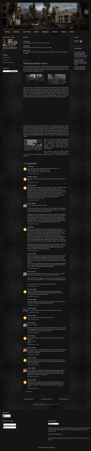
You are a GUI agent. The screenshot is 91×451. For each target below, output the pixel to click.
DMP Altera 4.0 (32, 52)
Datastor (29, 203)
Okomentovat (29, 391)
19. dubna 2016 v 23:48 (33, 332)
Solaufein (29, 308)
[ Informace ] (16, 31)
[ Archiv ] (71, 31)
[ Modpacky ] (45, 31)
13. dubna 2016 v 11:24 (33, 224)
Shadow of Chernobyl (8, 62)
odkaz (83, 69)
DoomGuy (29, 289)
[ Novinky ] (7, 31)
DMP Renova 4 (40, 43)
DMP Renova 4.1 (42, 47)
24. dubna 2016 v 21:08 (33, 354)
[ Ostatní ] (63, 31)
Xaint (28, 166)
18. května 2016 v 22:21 (33, 365)
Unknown (29, 185)
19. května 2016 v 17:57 (33, 388)
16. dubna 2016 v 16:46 (33, 296)
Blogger (53, 447)
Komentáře (7, 427)
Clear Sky (5, 60)
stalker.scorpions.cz (80, 438)
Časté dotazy (83, 57)
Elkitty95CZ (30, 176)
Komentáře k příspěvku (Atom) (51, 404)
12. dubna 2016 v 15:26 (33, 173)
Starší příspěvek (64, 399)
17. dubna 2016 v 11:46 (33, 312)
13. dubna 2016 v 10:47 (33, 182)
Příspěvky (7, 424)
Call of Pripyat (6, 57)
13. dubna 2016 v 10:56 (33, 200)
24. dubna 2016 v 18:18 (33, 344)
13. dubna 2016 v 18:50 (33, 268)
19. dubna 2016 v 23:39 (33, 319)
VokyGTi (29, 336)
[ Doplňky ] (55, 31)
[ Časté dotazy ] (27, 31)
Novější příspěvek (28, 399)
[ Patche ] (36, 31)
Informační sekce (78, 56)
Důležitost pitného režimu (35, 63)
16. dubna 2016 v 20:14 (33, 305)
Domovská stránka (46, 399)
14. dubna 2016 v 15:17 (33, 286)
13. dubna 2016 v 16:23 (33, 250)
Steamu (50, 439)
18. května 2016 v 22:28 (33, 376)
